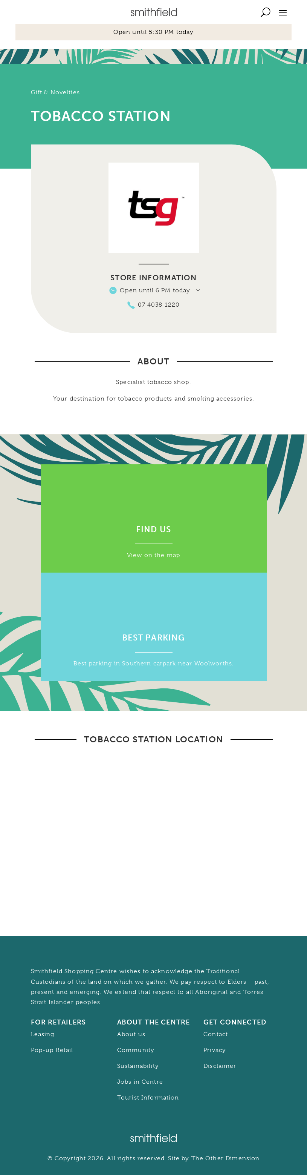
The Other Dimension (225, 1158)
